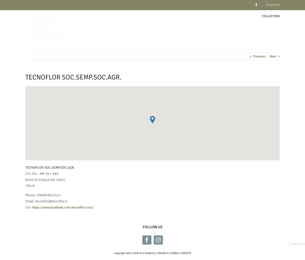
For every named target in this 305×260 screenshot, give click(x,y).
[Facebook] (146, 240)
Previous (259, 56)
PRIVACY (163, 253)
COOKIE (174, 253)
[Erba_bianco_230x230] (48, 12)
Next (273, 56)
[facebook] (249, 3)
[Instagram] (158, 240)
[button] (152, 119)
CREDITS (186, 253)
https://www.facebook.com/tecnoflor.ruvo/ (62, 207)
